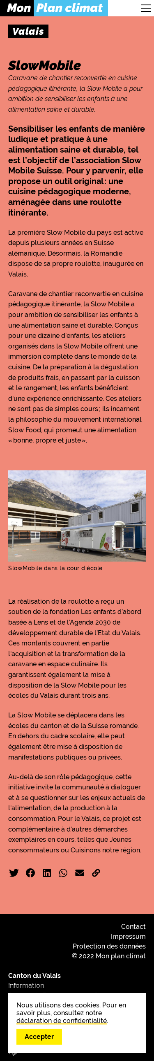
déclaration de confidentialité (61, 1021)
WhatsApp (63, 873)
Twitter (14, 873)
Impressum (128, 936)
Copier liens (96, 873)
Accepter (39, 1037)
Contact (133, 927)
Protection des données (109, 946)
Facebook (30, 873)
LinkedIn (47, 873)
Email (79, 873)
